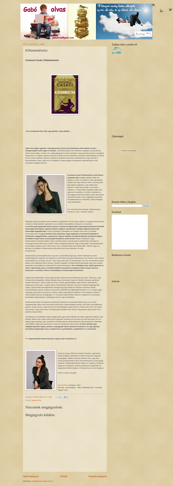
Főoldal (63, 476)
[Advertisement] (130, 95)
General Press (63, 385)
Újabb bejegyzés (31, 476)
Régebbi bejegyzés (98, 476)
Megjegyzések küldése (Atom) (42, 481)
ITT (26, 339)
